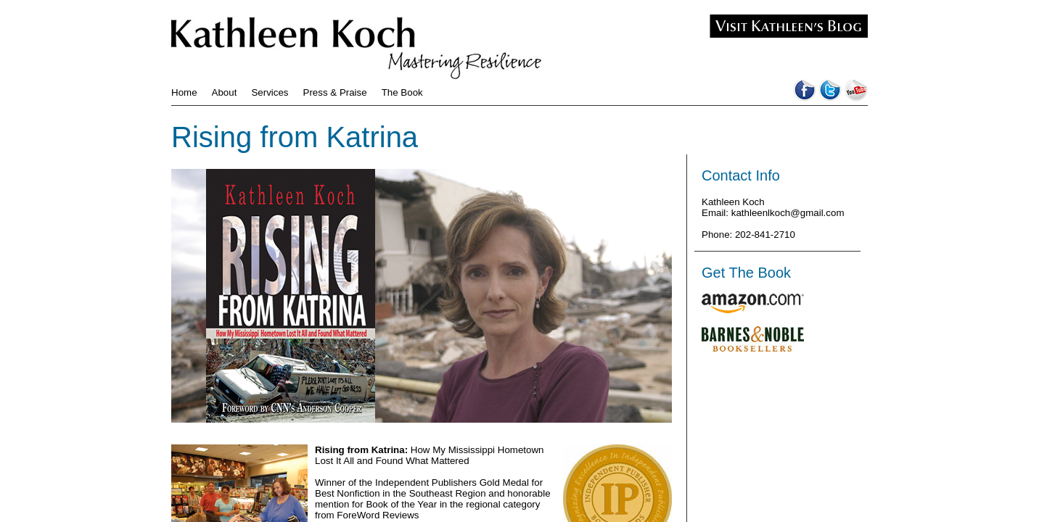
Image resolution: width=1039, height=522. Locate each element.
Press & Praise (335, 92)
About (224, 92)
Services (269, 92)
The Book (402, 92)
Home (184, 92)
